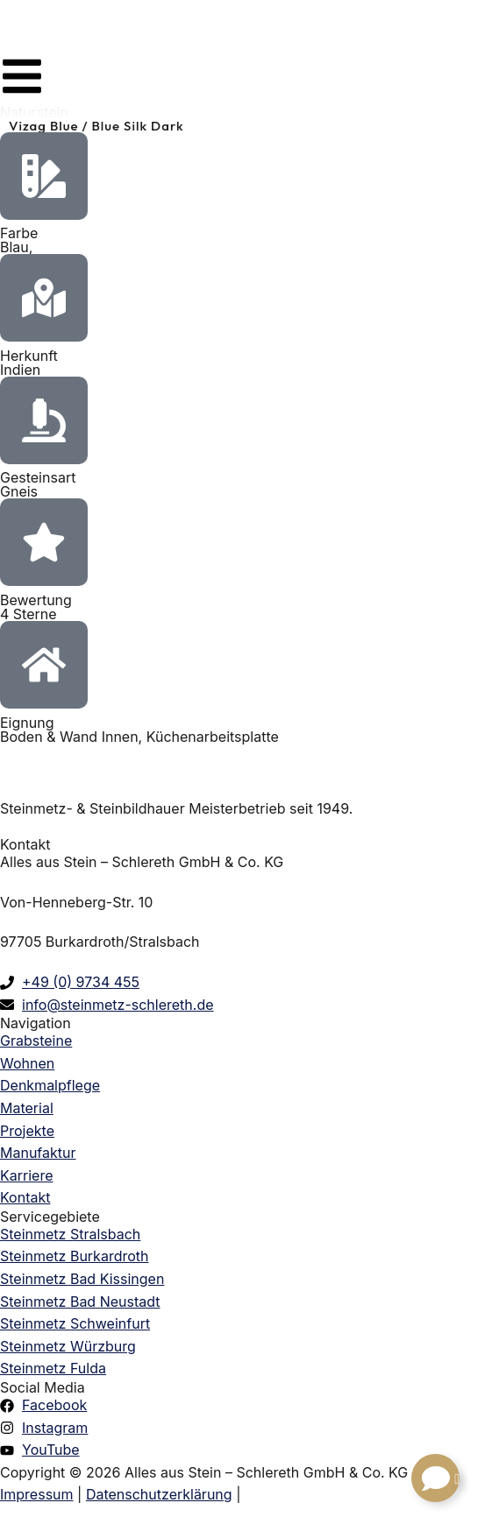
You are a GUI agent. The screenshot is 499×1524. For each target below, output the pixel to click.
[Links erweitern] (435, 1478)
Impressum (37, 1494)
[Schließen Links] (457, 1478)
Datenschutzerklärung (159, 1494)
